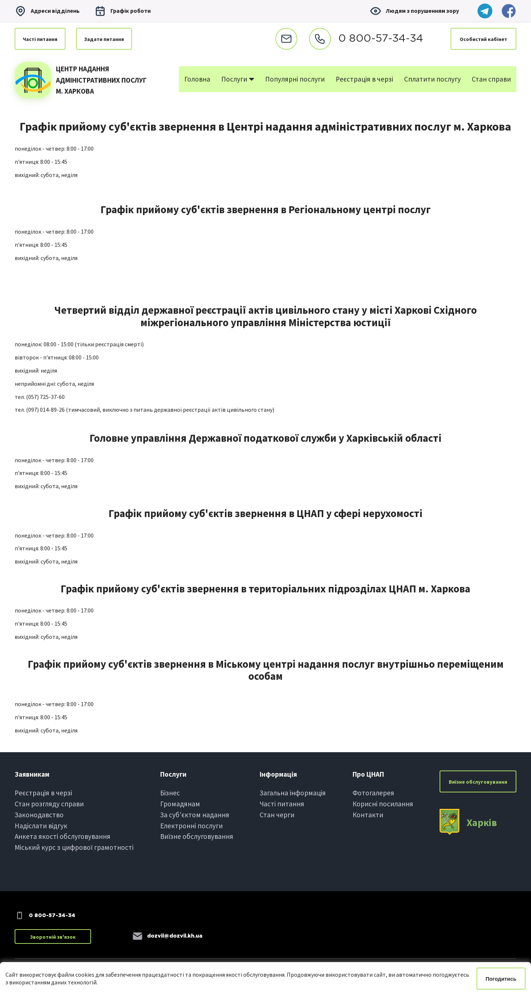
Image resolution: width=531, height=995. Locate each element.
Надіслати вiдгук (41, 825)
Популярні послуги (295, 79)
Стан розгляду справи (49, 803)
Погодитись (501, 979)
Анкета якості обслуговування (62, 836)
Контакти (368, 814)
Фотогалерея (373, 792)
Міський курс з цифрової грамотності (74, 847)
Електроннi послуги (191, 825)
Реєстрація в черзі (364, 79)
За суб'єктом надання (194, 814)
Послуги (237, 79)
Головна (197, 79)
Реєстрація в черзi (43, 792)
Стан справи (491, 79)
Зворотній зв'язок (53, 937)
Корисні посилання (383, 803)
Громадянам (180, 803)
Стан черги (277, 814)
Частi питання (40, 39)
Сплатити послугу (432, 79)
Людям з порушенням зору (414, 11)
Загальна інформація (293, 792)
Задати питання (104, 39)
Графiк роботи (122, 11)
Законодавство (39, 814)
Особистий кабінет (483, 39)
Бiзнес (170, 792)
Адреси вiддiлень (47, 11)
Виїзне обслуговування (196, 836)
